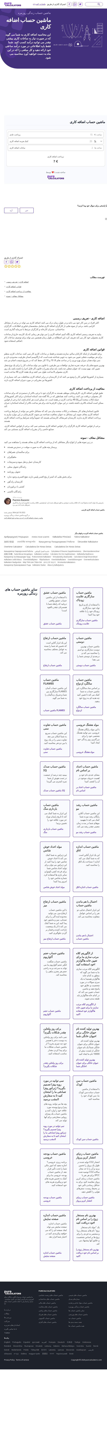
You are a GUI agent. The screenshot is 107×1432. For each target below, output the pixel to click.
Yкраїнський (61, 1354)
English (7, 1342)
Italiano (56, 1346)
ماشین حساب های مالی (47, 1303)
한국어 (44, 1350)
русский (35, 1342)
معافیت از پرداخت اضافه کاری (18, 291)
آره (11, 210)
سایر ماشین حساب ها (76, 1310)
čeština (24, 1354)
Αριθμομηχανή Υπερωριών (16, 536)
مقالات (6, 1313)
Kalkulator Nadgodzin (12, 562)
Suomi (88, 1346)
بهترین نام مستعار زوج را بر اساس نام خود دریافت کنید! (87, 1253)
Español (26, 1342)
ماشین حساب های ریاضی (48, 1310)
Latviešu (52, 1350)
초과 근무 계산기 (49, 562)
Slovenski (70, 1350)
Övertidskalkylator (30, 559)
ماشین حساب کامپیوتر (47, 1318)
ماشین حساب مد (75, 1318)
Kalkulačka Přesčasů (62, 536)
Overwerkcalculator (91, 559)
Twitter (7, 1333)
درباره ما (7, 1310)
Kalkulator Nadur (39, 565)
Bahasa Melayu (68, 1346)
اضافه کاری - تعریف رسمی (17, 282)
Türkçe (77, 1342)
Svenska (80, 1346)
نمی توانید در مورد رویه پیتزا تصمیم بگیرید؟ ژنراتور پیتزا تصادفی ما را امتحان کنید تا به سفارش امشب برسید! (54, 1133)
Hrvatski (39, 1346)
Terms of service (22, 1360)
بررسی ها (7, 1317)
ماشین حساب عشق (52, 623)
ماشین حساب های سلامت (48, 1307)
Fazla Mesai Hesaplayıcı (23, 554)
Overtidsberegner (75, 559)
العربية (44, 1342)
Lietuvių (48, 1346)
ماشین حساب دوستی (86, 665)
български (29, 1346)
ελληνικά (8, 1354)
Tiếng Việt (35, 1350)
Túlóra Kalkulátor (81, 536)
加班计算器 (9, 541)
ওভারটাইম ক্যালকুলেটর (26, 541)
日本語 (69, 1342)
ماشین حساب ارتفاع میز (54, 938)
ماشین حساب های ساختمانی (49, 1299)
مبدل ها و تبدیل (74, 1299)
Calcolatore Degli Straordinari (85, 557)
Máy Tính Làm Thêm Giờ (32, 562)
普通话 (45, 1354)
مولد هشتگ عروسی (85, 752)
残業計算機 (8, 554)
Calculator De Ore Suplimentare (62, 554)
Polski (26, 1350)
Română (7, 1346)
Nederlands (16, 1350)
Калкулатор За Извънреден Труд (17, 557)
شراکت (7, 1321)
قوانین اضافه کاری (13, 286)
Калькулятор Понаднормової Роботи (56, 541)
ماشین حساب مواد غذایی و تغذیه (80, 1303)
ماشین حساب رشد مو (86, 832)
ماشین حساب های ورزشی (78, 1314)
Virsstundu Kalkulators (66, 562)
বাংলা (52, 1354)
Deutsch (61, 1342)
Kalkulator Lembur (41, 554)
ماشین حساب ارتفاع (52, 665)
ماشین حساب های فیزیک (48, 1314)
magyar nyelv (34, 1354)
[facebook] (69, 4)
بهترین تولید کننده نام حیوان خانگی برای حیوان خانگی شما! (87, 1063)
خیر (26, 210)
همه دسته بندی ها (75, 1322)
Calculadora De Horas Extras (38, 546)
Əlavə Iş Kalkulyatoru (55, 565)
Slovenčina (17, 1346)
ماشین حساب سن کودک (87, 1139)
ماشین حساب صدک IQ (54, 790)
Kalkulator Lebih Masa (13, 559)
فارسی (90, 1350)
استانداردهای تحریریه (12, 1325)
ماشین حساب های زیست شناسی (51, 1295)
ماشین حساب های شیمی (78, 1295)
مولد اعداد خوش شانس (54, 887)
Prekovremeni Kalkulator (41, 557)
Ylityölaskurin (44, 559)
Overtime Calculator (13, 546)
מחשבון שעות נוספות (40, 536)
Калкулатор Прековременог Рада (17, 565)
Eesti (71, 1354)
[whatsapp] (75, 4)
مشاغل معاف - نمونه (14, 296)
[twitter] (80, 4)
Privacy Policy (9, 1360)
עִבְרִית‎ (16, 1354)
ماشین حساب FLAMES (54, 710)
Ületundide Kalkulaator (88, 541)
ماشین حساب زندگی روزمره (34, 13)
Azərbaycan (81, 1350)
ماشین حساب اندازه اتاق (87, 887)
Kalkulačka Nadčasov (85, 554)
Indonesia (86, 1342)
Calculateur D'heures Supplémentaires (66, 551)
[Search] (93, 4)
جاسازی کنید (39, 4)
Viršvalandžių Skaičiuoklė (62, 557)
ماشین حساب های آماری (48, 1322)
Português (16, 1342)
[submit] (99, 4)
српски (61, 1350)
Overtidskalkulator (58, 559)
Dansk (6, 1350)
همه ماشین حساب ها (76, 1326)
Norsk (95, 1346)
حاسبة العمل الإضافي (42, 551)
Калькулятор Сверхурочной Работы (18, 551)
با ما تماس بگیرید (10, 1329)
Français (52, 1342)
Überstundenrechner (91, 551)
